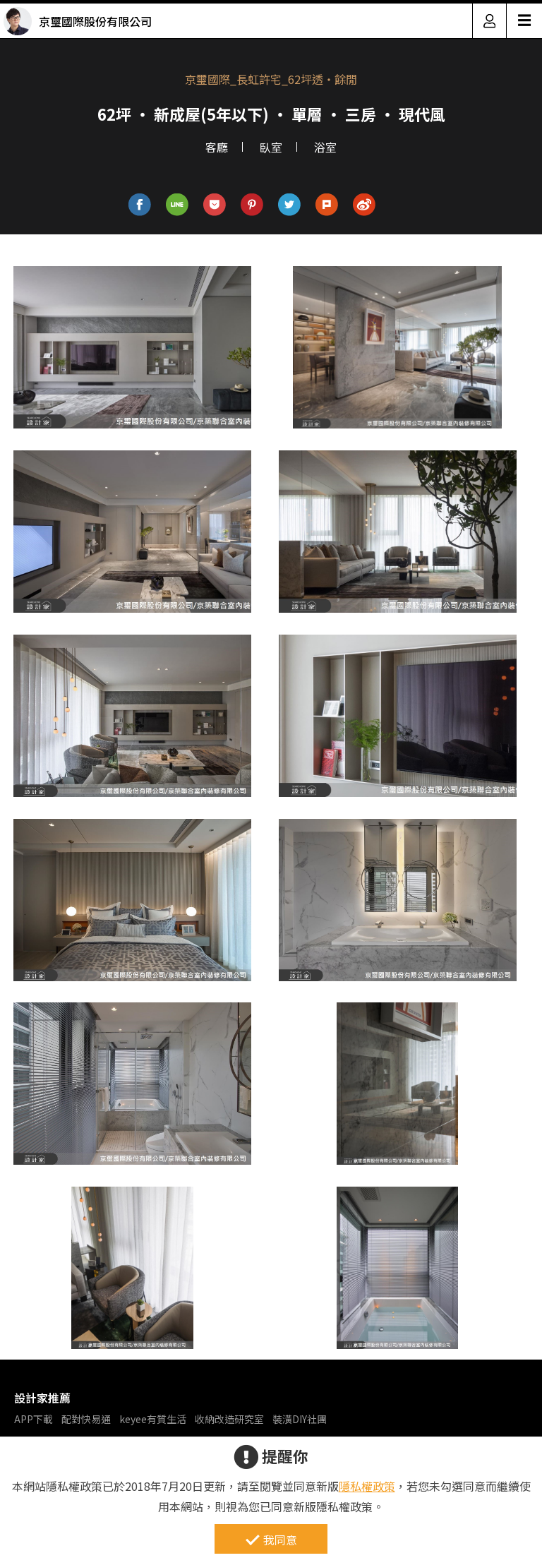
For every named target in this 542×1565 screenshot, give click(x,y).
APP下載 (33, 1419)
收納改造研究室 (229, 1419)
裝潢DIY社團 (299, 1419)
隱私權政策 (367, 1485)
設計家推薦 (42, 1397)
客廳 (216, 146)
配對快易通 (86, 1419)
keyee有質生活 (152, 1419)
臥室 (271, 146)
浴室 (325, 146)
